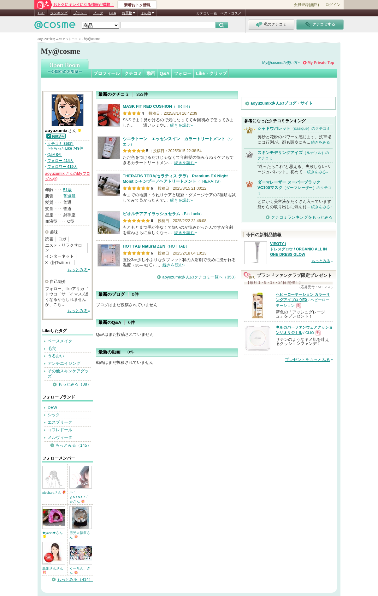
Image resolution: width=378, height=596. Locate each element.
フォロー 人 (60, 160)
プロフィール (106, 73)
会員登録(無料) (306, 5)
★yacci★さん (52, 534)
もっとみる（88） (74, 384)
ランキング (59, 13)
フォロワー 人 (62, 166)
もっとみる (77, 269)
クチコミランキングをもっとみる (302, 217)
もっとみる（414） (75, 579)
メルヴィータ (60, 437)
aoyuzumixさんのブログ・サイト (282, 103)
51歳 (67, 189)
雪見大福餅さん (79, 535)
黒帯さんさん (52, 570)
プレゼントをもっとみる (307, 359)
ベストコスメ (231, 13)
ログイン (332, 5)
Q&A (112, 13)
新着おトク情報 (137, 5)
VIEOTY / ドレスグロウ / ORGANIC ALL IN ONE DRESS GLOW (298, 249)
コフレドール (60, 429)
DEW (52, 407)
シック (54, 414)
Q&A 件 (54, 154)
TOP (41, 13)
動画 (150, 73)
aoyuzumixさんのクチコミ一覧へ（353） (200, 277)
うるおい (56, 355)
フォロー (183, 73)
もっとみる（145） (73, 445)
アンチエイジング (64, 363)
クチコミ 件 (60, 143)
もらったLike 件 (66, 148)
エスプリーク (60, 422)
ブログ (98, 13)
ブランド (80, 13)
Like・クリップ (211, 73)
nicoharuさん (54, 492)
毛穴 (52, 348)
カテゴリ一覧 (206, 13)
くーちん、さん (79, 570)
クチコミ (133, 73)
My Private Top (321, 62)
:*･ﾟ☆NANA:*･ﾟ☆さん (79, 496)
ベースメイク (60, 341)
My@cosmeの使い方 (280, 62)
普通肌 (69, 196)
